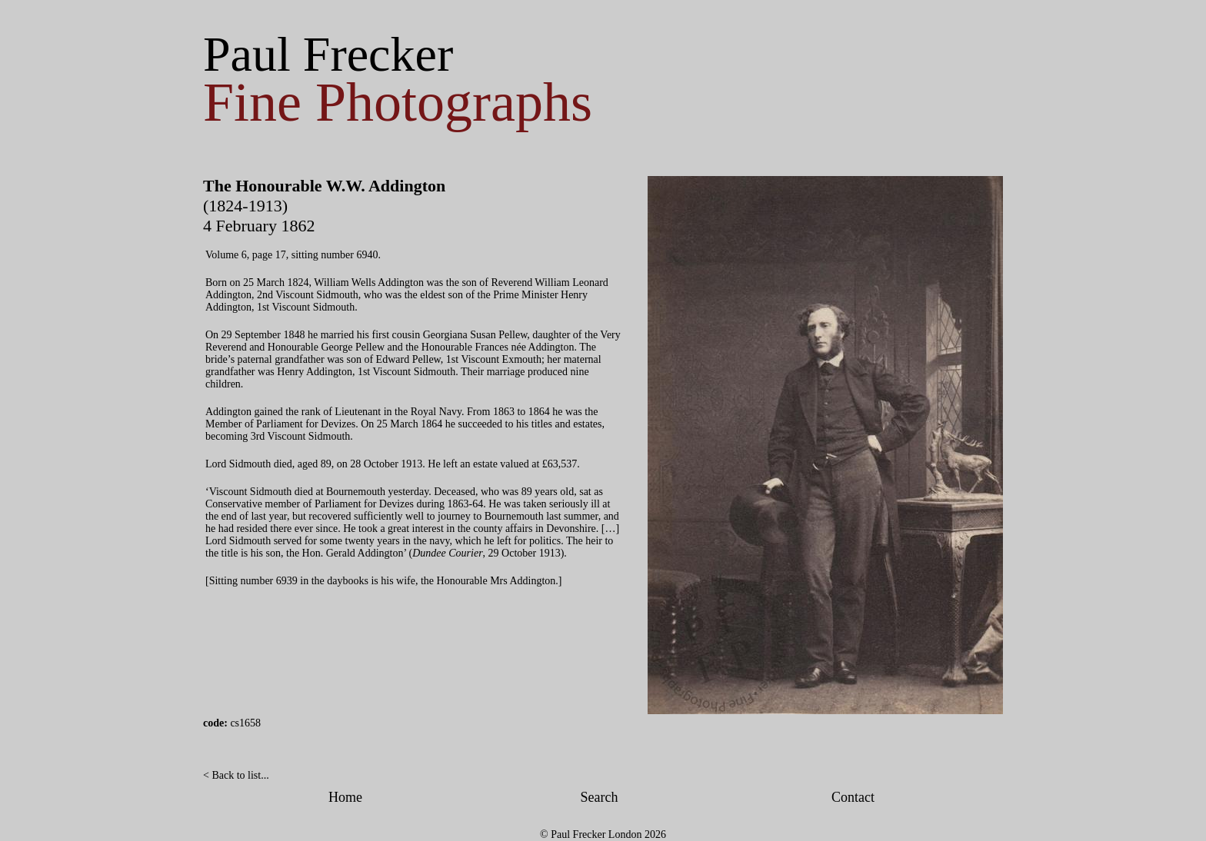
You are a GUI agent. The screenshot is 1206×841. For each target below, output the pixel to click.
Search (599, 797)
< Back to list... (236, 775)
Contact (853, 797)
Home (345, 797)
